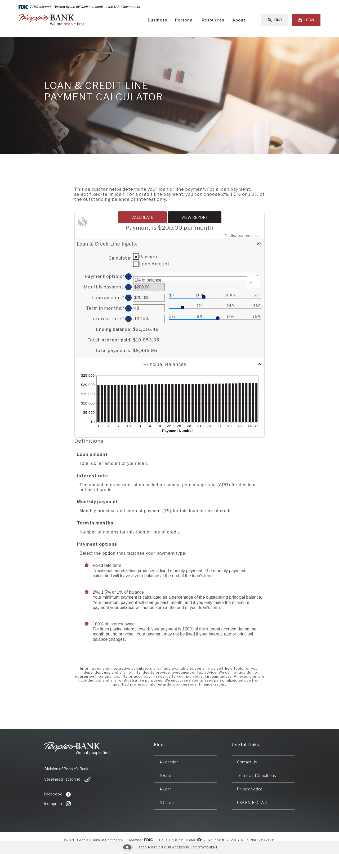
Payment (149, 256)
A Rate (165, 775)
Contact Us (247, 762)
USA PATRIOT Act (252, 802)
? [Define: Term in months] (128, 308)
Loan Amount (154, 263)
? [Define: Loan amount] (128, 297)
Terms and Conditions (256, 775)
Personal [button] (184, 20)
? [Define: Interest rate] (128, 319)
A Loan (165, 789)
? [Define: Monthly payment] (128, 287)
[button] (169, 244)
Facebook (57, 794)
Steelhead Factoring (68, 780)
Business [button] (157, 20)
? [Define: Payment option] (128, 276)
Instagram (57, 803)
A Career (167, 802)
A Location (169, 762)
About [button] (239, 20)
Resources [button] (213, 20)
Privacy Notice (249, 789)
